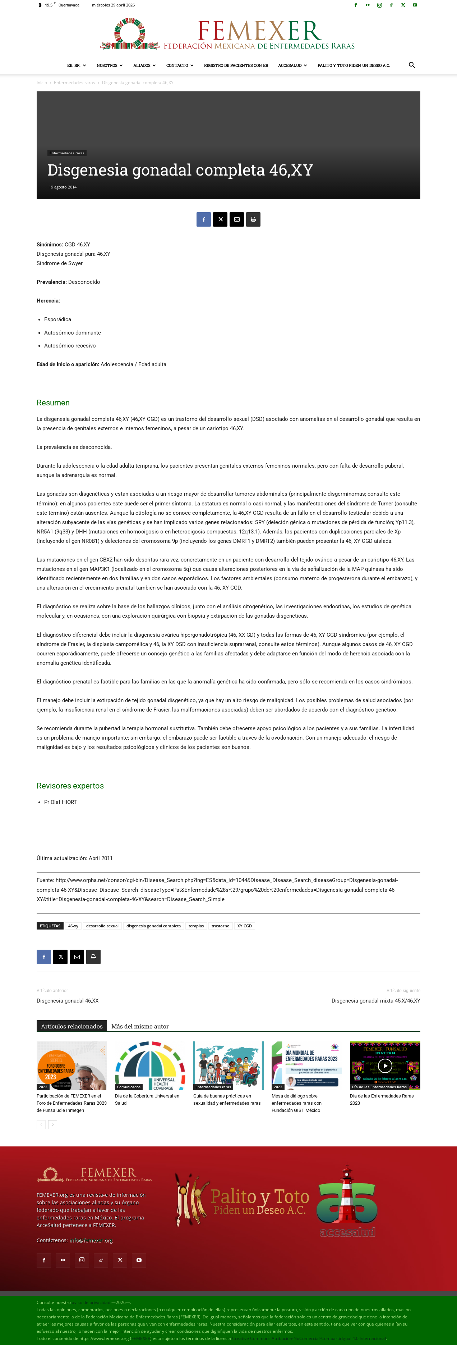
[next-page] (52, 1124)
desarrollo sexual (102, 925)
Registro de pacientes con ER (236, 65)
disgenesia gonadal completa (153, 925)
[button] (411, 66)
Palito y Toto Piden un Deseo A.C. (354, 65)
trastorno (221, 925)
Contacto (180, 65)
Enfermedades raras (74, 82)
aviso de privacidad (91, 1302)
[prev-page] (41, 1124)
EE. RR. (76, 65)
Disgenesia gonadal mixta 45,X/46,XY (376, 1001)
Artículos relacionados (72, 1026)
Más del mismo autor (140, 1026)
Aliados (144, 65)
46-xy (73, 925)
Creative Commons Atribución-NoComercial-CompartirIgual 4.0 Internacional (309, 1338)
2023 (43, 1086)
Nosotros (110, 65)
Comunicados (128, 1086)
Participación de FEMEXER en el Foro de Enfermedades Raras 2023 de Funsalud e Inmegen (72, 1103)
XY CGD (244, 925)
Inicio (42, 82)
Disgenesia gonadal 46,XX (67, 1001)
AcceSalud (292, 65)
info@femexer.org (90, 1240)
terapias (196, 925)
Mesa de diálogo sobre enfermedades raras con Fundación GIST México (297, 1103)
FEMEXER (140, 1338)
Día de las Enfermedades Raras (379, 1086)
